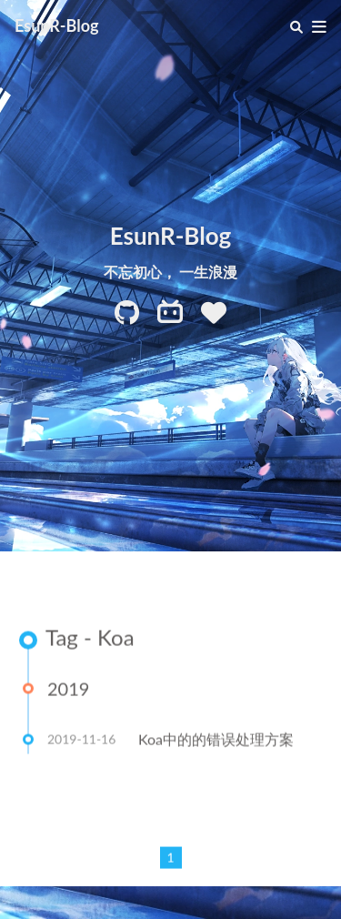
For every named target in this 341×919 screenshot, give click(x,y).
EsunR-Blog (57, 25)
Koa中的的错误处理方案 (216, 740)
